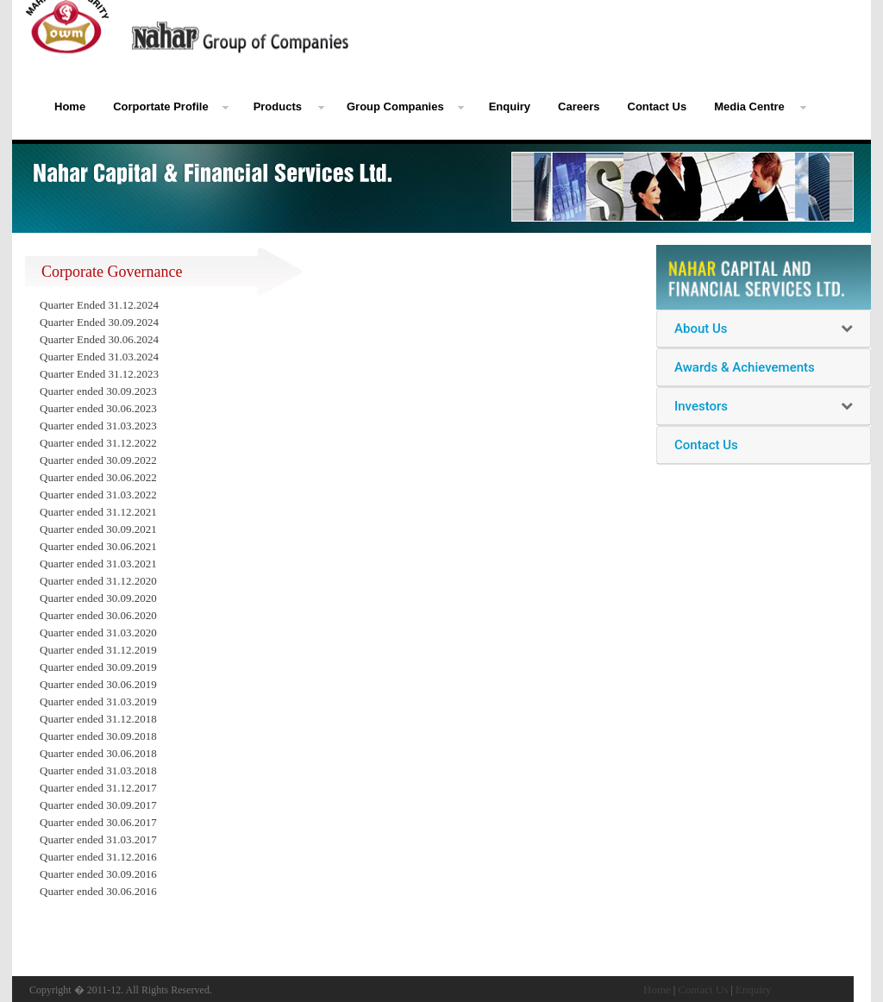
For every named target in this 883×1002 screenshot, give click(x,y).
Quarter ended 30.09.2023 (98, 391)
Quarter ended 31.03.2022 (98, 494)
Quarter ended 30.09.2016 (98, 873)
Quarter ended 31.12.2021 (98, 511)
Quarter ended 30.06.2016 (98, 891)
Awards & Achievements (744, 367)
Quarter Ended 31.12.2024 (99, 304)
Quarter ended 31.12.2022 (98, 442)
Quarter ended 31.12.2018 (98, 718)
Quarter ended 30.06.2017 (98, 822)
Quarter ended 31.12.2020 (98, 580)
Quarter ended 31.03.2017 (98, 839)
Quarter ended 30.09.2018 (98, 736)
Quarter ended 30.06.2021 (98, 546)
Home (69, 106)
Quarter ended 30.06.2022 (98, 477)
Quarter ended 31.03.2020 (98, 632)
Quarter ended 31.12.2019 (98, 649)
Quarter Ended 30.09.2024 (99, 322)
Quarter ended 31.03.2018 (98, 770)
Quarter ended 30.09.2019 (98, 667)
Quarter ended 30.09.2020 (98, 598)
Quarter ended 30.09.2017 (98, 804)
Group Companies (395, 106)
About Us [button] (701, 328)
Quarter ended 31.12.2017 (98, 787)
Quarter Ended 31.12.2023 (99, 373)
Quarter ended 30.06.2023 (98, 408)
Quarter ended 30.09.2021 (98, 529)
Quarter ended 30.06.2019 (98, 684)
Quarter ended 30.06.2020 (98, 615)
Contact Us (657, 106)
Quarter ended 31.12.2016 (98, 856)
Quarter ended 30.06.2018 (98, 753)
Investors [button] (701, 406)
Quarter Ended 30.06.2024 (99, 339)
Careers (578, 106)
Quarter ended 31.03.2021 (98, 563)
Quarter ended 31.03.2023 (98, 425)
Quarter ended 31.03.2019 (98, 701)
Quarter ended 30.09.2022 (98, 460)
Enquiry (509, 106)
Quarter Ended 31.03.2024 (99, 356)
